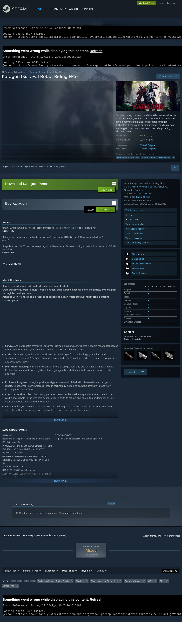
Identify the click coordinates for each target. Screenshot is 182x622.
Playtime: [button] (80, 585)
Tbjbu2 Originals (148, 149)
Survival (145, 162)
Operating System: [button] (133, 585)
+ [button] (173, 162)
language (171, 3)
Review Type (10, 574)
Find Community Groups (137, 349)
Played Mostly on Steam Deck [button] (104, 585)
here (67, 517)
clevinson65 (8, 256)
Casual (153, 293)
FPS (153, 162)
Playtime (85, 574)
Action (135, 293)
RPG (165, 293)
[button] (105, 213)
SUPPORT (87, 9)
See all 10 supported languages (138, 242)
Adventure (144, 293)
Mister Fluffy (8, 235)
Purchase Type (30, 574)
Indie (159, 293)
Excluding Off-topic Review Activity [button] (53, 585)
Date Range (68, 574)
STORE (42, 9)
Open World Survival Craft (128, 162)
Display (100, 574)
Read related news (134, 340)
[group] (91, 587)
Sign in (6, 170)
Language (50, 574)
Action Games (20, 76)
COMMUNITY (58, 9)
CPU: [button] (150, 585)
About (73, 9)
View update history (135, 335)
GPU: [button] (162, 585)
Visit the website (134, 317)
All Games (7, 76)
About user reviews (152, 540)
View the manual (134, 331)
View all (111, 507)
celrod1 (5, 244)
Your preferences (172, 540)
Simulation (129, 297)
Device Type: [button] (9, 590)
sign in (160, 3)
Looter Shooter (164, 162)
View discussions (133, 345)
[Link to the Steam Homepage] (18, 11)
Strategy (139, 297)
